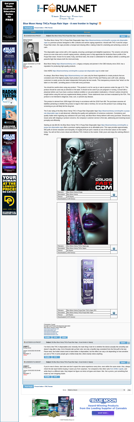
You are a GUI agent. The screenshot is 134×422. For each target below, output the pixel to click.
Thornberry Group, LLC (68, 420)
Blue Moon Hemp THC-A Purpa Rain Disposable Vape (66, 40)
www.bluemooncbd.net (50, 333)
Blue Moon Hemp (50, 64)
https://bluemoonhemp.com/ (74, 76)
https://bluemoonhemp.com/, (66, 64)
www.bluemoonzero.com (51, 334)
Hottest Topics (78, 16)
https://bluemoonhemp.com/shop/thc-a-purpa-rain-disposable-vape (76, 71)
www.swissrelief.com (50, 330)
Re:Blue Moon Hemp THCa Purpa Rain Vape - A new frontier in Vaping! (72, 342)
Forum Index (39, 28)
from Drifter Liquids (116, 369)
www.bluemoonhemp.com (51, 329)
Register (63, 18)
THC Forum (49, 28)
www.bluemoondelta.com (51, 331)
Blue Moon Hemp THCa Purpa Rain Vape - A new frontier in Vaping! (60, 23)
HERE (50, 71)
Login (71, 18)
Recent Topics (66, 16)
